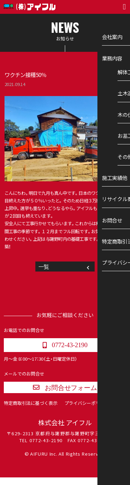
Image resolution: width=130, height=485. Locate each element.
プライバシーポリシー (86, 410)
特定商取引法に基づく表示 (30, 410)
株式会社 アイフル (65, 430)
